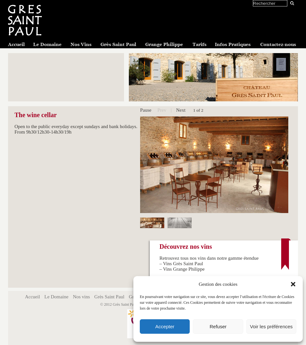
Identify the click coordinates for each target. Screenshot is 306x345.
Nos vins (81, 296)
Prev (162, 110)
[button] (293, 284)
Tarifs (199, 44)
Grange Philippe (164, 44)
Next (181, 110)
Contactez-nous (278, 44)
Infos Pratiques (233, 44)
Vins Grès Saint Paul (183, 263)
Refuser (218, 326)
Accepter (164, 326)
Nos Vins (81, 44)
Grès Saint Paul (118, 44)
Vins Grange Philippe (184, 269)
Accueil (16, 44)
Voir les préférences (271, 326)
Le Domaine (47, 44)
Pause (145, 110)
